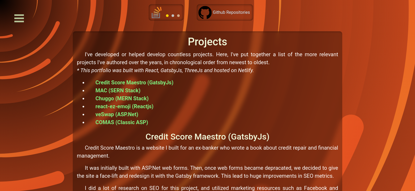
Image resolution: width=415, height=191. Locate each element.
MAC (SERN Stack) (118, 90)
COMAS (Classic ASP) (122, 122)
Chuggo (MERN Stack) (122, 98)
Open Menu (19, 18)
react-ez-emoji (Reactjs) (124, 106)
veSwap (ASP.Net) (117, 114)
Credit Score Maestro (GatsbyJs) (135, 82)
